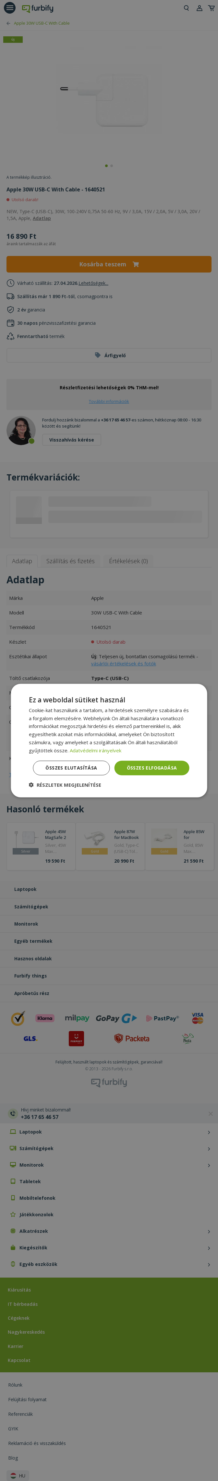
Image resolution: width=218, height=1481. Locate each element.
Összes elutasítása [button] (71, 768)
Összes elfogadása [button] (152, 768)
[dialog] (109, 740)
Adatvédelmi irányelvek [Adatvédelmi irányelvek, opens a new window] (95, 750)
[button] (65, 785)
